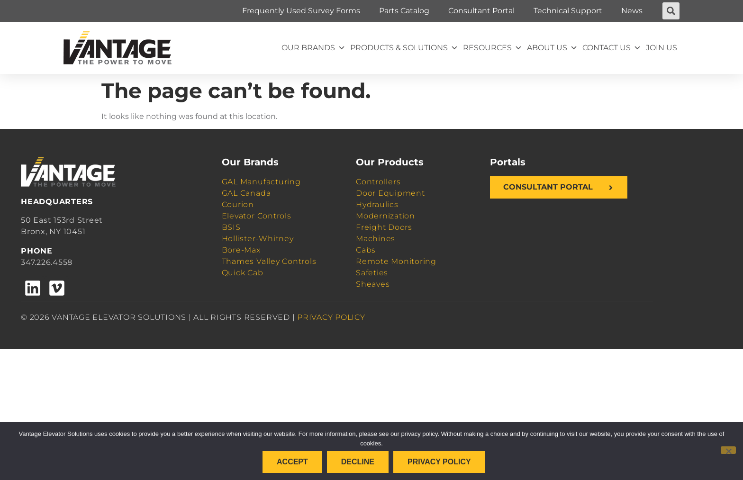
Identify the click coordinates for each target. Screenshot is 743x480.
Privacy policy (439, 462)
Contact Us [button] (611, 47)
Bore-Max (241, 249)
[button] (671, 10)
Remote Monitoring (396, 261)
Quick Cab (242, 272)
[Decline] (728, 450)
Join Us (661, 47)
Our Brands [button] (313, 47)
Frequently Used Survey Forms (301, 10)
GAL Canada (246, 193)
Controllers (378, 181)
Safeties (372, 272)
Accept (292, 462)
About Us (552, 47)
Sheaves (373, 284)
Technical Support (568, 10)
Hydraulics (377, 204)
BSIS (231, 227)
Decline (357, 462)
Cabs (366, 249)
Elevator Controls (256, 215)
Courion (238, 204)
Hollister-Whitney (258, 238)
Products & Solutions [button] (404, 47)
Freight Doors (384, 227)
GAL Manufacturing (261, 181)
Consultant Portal (481, 10)
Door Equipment (390, 193)
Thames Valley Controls (269, 261)
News (632, 10)
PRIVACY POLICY (331, 317)
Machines (375, 238)
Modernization (385, 215)
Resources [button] (492, 47)
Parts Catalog (404, 10)
